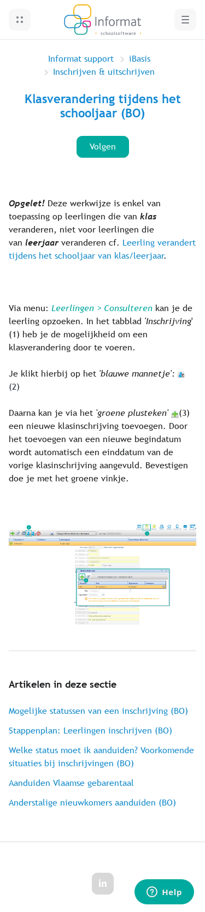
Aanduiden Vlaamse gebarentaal (71, 783)
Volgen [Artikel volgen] (103, 146)
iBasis (139, 58)
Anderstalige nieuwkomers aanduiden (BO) (92, 802)
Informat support (81, 58)
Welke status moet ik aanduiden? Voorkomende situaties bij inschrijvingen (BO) (101, 756)
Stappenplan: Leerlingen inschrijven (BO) (90, 730)
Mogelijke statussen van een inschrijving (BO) (98, 711)
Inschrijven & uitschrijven (104, 72)
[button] (20, 20)
